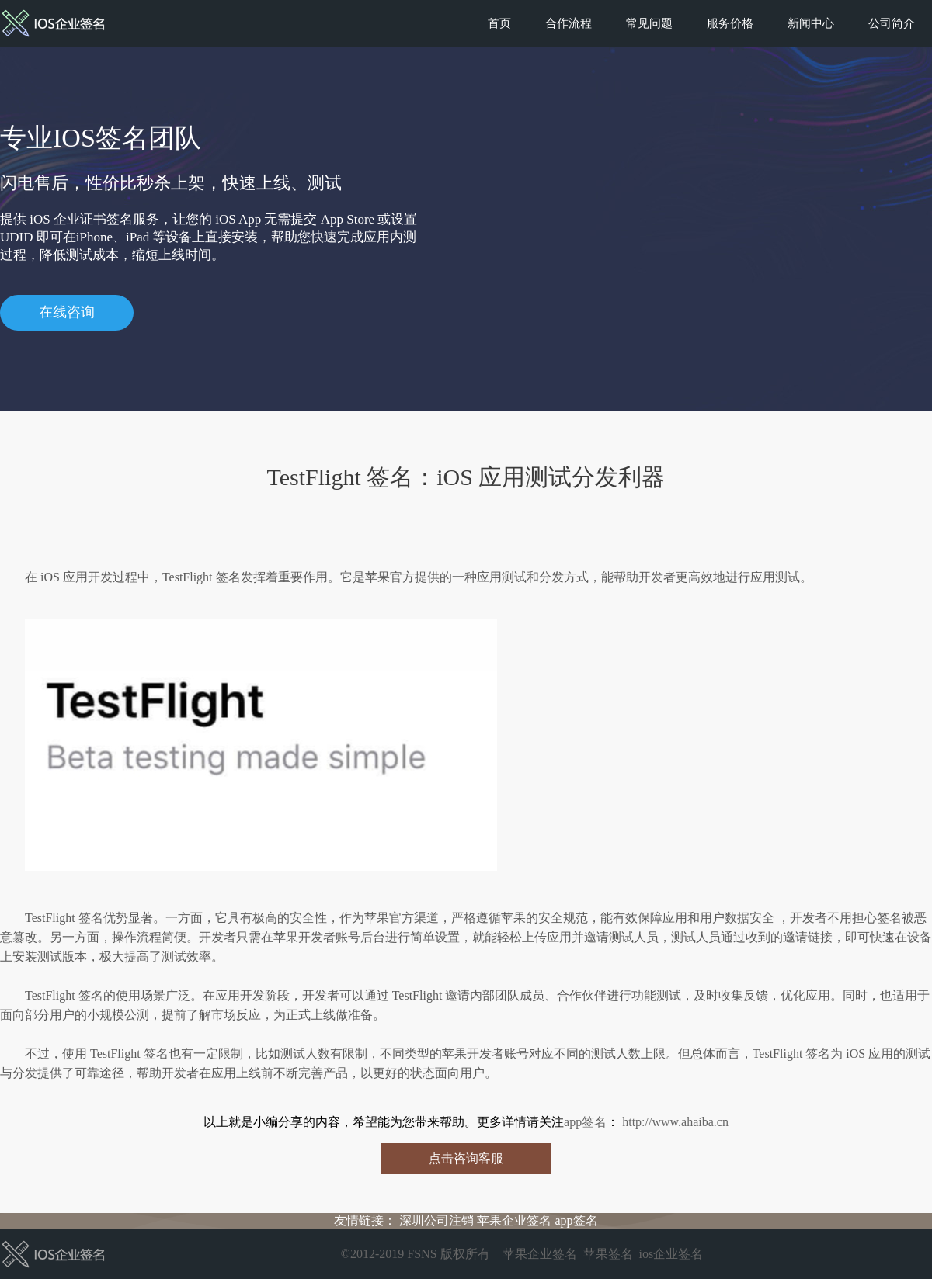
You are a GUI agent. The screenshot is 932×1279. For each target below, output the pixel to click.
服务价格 (730, 23)
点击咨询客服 (466, 1158)
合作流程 (568, 23)
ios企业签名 (671, 1253)
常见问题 (649, 23)
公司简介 (891, 23)
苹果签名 (608, 1253)
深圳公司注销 (436, 1220)
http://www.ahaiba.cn (674, 1121)
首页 (499, 23)
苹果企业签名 (514, 1220)
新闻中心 (811, 23)
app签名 (585, 1121)
